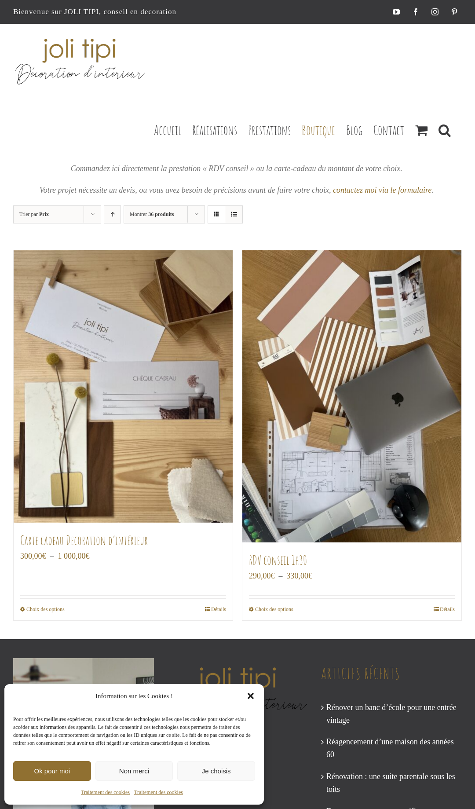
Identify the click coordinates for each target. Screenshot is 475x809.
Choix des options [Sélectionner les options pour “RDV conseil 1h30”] (274, 609)
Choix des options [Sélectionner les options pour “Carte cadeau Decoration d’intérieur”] (45, 609)
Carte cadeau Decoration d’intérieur (84, 540)
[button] (250, 696)
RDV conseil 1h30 (278, 560)
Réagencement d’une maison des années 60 (390, 748)
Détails (218, 609)
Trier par (34, 214)
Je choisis (216, 771)
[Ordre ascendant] (112, 214)
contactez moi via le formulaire (382, 190)
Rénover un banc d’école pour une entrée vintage (391, 714)
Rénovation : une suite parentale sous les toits (390, 783)
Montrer (152, 214)
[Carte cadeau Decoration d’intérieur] (123, 386)
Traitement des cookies (105, 792)
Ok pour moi (52, 771)
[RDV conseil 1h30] (351, 396)
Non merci (134, 771)
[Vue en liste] (233, 214)
